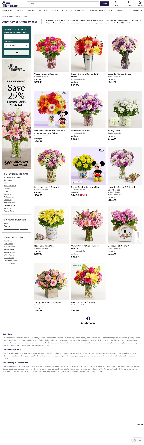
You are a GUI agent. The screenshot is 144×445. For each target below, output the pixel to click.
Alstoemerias (9, 197)
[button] (7, 10)
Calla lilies (7, 200)
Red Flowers (8, 241)
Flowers (11, 16)
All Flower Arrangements (13, 177)
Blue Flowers (9, 258)
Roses (6, 191)
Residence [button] (11, 46)
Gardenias (7, 208)
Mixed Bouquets (10, 186)
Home (4, 16)
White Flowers (9, 255)
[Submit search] (104, 3)
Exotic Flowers (9, 202)
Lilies (6, 183)
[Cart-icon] (140, 3)
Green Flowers (9, 252)
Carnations (8, 180)
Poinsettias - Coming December (16, 229)
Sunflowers (8, 194)
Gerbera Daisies (9, 205)
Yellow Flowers (9, 249)
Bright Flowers (9, 263)
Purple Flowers (9, 246)
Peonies (7, 226)
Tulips (6, 223)
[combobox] (63, 4)
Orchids (7, 188)
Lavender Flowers (10, 260)
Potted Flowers (9, 211)
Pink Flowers (8, 244)
